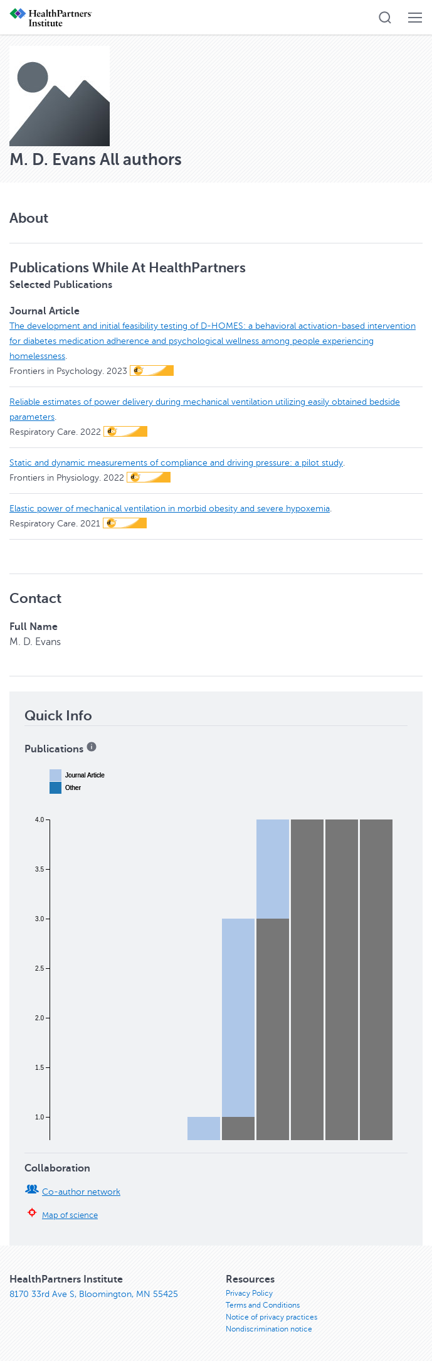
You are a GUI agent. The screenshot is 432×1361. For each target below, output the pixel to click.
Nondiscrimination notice (269, 1329)
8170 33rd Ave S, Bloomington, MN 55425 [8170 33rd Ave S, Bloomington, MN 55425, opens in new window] (93, 1294)
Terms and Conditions (263, 1305)
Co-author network (81, 1192)
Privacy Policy (249, 1293)
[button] (384, 17)
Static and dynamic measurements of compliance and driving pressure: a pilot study (176, 462)
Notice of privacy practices (271, 1317)
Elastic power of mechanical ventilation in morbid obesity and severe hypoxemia (169, 508)
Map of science (70, 1215)
